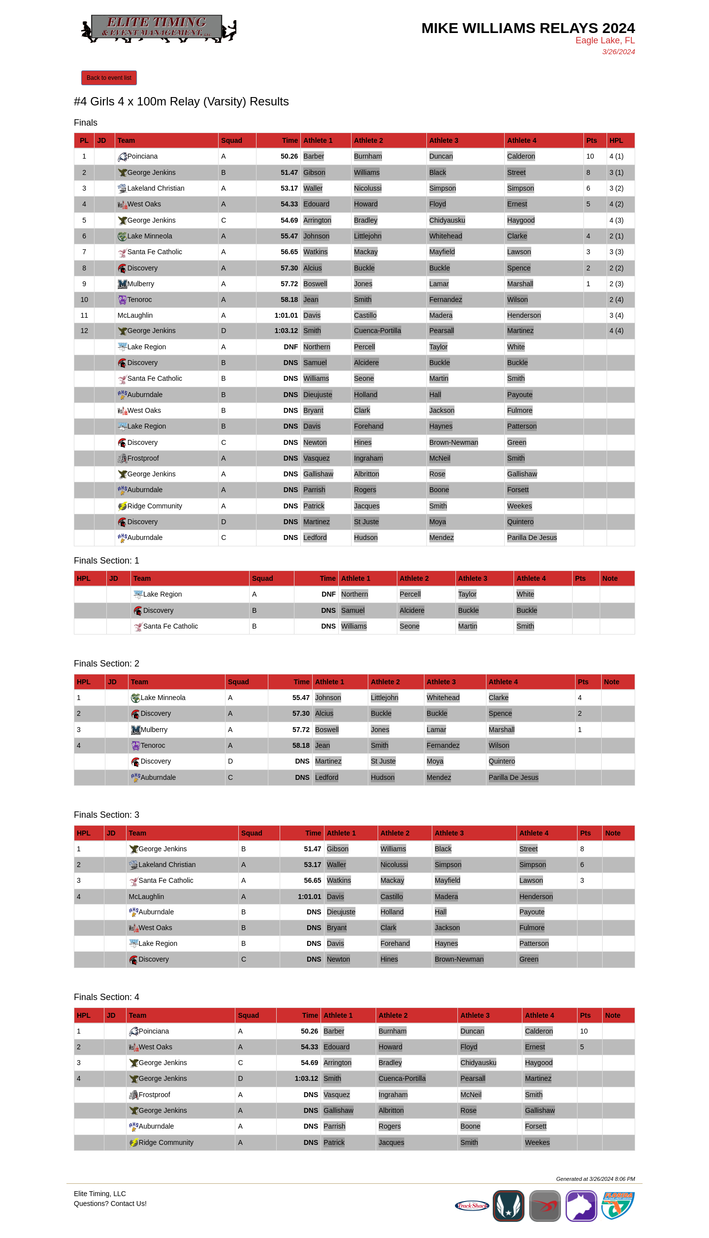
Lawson (519, 252)
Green (516, 442)
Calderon (521, 156)
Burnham (368, 156)
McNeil (440, 458)
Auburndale (145, 395)
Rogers (365, 490)
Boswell (315, 284)
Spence (518, 268)
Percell (364, 347)
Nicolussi (368, 188)
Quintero (520, 522)
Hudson (366, 537)
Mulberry (141, 284)
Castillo (365, 315)
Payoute (519, 395)
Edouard (316, 204)
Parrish (314, 490)
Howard (366, 204)
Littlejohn (368, 236)
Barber (313, 156)
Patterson (522, 426)
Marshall (520, 284)
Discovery (143, 268)
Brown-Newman (454, 442)
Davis (312, 315)
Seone (364, 378)
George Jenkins (152, 172)
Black (437, 172)
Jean (310, 299)
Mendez (441, 537)
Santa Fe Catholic (155, 252)
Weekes (519, 506)
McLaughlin (135, 315)
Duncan (441, 156)
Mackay (366, 252)
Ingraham (368, 458)
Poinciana (143, 156)
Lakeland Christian (156, 188)
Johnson (316, 236)
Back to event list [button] (109, 77)
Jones (363, 284)
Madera (440, 315)
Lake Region (147, 347)
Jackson (441, 410)
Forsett (518, 490)
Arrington (317, 220)
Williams (367, 172)
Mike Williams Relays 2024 (528, 28)
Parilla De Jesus (532, 537)
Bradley (365, 220)
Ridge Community (155, 506)
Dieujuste (317, 395)
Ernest (517, 204)
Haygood (521, 220)
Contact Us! (129, 1203)
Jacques (367, 506)
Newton (314, 442)
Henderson (524, 315)
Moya (437, 522)
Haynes (440, 426)
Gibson (314, 172)
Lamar (439, 284)
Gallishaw (318, 474)
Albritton (366, 474)
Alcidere (366, 363)
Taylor (438, 347)
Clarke (517, 236)
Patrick (313, 506)
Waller (312, 188)
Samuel (314, 363)
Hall (435, 395)
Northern (316, 347)
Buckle (364, 268)
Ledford (314, 537)
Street (516, 172)
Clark (362, 410)
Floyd (437, 204)
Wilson (517, 299)
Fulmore (519, 410)
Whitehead (445, 236)
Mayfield (442, 252)
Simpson (442, 188)
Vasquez (316, 458)
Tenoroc (140, 299)
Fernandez (445, 299)
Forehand (369, 426)
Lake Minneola (150, 236)
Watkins (315, 252)
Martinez (520, 331)
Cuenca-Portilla (377, 331)
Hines (363, 442)
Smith (363, 299)
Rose (437, 474)
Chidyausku (447, 220)
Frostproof (143, 458)
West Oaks (144, 204)
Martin (439, 378)
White (516, 347)
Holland (365, 395)
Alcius (312, 268)
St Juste (366, 522)
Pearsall (441, 331)
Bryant (313, 410)
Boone (439, 490)
